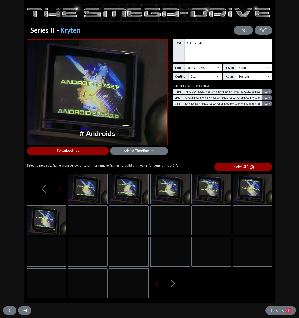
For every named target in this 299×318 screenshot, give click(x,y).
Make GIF (243, 166)
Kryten (70, 30)
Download (68, 150)
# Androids (228, 50)
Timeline (280, 310)
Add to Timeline (139, 150)
